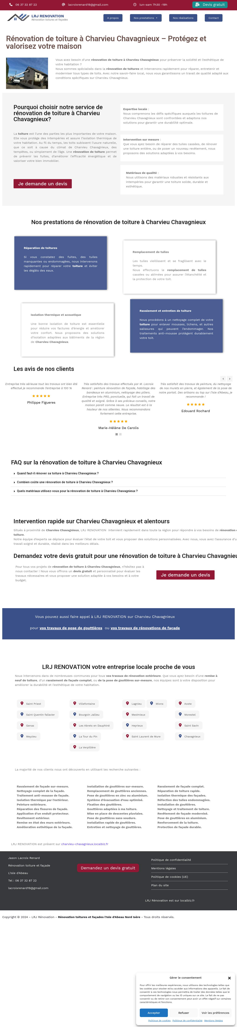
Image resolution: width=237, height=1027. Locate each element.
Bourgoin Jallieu (86, 714)
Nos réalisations (183, 17)
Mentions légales (213, 1020)
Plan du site (160, 885)
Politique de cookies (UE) (169, 877)
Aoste (185, 703)
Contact (214, 17)
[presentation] (223, 379)
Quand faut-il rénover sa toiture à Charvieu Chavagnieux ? (58, 473)
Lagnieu (134, 703)
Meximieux (135, 714)
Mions (156, 703)
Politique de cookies (159, 1020)
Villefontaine (84, 703)
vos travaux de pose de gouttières (71, 628)
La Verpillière (84, 747)
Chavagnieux (189, 736)
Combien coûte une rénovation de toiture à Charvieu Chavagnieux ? (65, 482)
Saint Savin (189, 725)
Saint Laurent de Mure (143, 736)
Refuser (183, 1013)
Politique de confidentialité (188, 1020)
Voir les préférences (215, 1013)
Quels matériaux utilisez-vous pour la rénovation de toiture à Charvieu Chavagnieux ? (77, 491)
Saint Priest (31, 703)
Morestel (187, 714)
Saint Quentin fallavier (38, 714)
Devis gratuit (210, 4)
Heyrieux (134, 725)
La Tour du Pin (85, 736)
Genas (27, 725)
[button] (229, 978)
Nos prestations (146, 18)
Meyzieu (29, 736)
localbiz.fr (187, 900)
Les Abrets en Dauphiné (91, 725)
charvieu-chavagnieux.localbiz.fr (84, 844)
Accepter (154, 1013)
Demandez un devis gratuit (108, 868)
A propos (113, 17)
